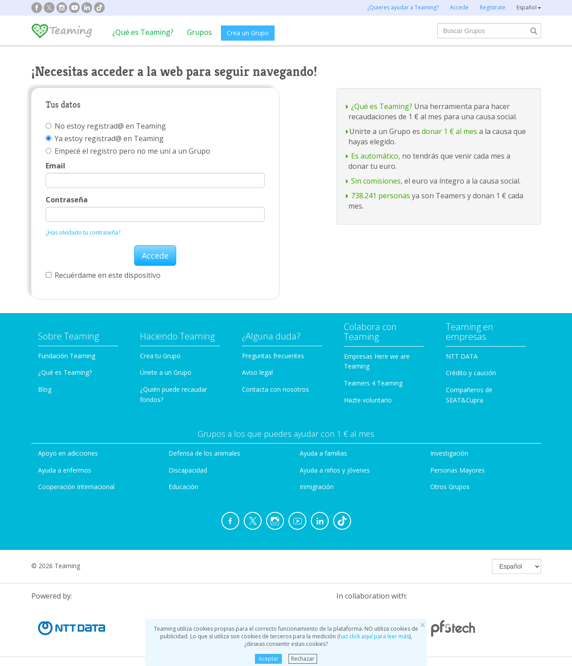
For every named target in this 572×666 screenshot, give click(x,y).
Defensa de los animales (204, 453)
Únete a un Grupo (165, 372)
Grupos (199, 32)
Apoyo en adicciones (68, 453)
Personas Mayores (457, 470)
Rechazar (302, 658)
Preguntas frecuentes (273, 356)
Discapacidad (188, 470)
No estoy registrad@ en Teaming (106, 126)
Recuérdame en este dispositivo (103, 275)
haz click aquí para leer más (374, 636)
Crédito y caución (471, 373)
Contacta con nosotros (275, 389)
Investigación (449, 453)
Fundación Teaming (66, 356)
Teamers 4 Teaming (373, 383)
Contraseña (67, 200)
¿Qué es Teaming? (143, 32)
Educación (183, 486)
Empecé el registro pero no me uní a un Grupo (128, 151)
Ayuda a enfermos (64, 470)
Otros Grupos (450, 486)
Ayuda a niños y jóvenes (335, 470)
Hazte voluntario (368, 400)
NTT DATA (462, 356)
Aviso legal (257, 372)
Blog (44, 389)
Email (55, 166)
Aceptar (268, 658)
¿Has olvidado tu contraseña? (83, 232)
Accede (155, 255)
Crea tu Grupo (160, 356)
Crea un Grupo (248, 33)
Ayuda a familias (323, 453)
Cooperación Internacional (76, 486)
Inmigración (317, 486)
